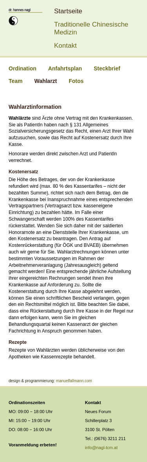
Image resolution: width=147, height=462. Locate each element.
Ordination (22, 68)
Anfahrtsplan (65, 68)
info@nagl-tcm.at (101, 447)
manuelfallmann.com (74, 381)
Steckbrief (107, 68)
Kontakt (65, 45)
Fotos (76, 81)
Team (16, 81)
